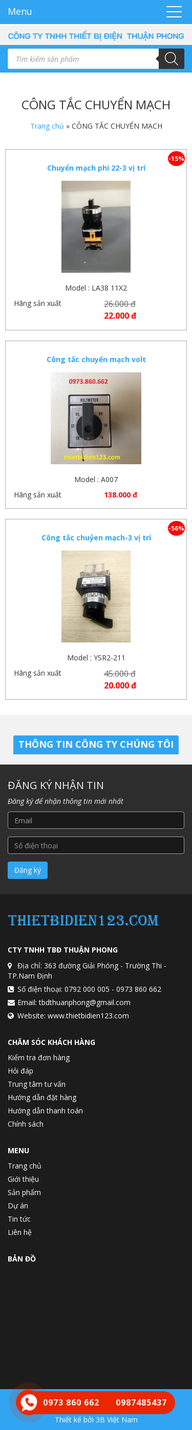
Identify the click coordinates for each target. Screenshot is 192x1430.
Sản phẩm (24, 1192)
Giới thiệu (23, 1179)
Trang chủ (47, 126)
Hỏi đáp (20, 1071)
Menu (20, 11)
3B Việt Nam (117, 1419)
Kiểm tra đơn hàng (39, 1057)
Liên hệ (20, 1232)
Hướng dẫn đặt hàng (42, 1097)
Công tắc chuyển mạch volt (96, 359)
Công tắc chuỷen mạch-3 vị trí (96, 537)
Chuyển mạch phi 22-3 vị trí (96, 168)
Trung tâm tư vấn (37, 1084)
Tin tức (19, 1219)
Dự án (18, 1205)
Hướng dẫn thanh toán (45, 1110)
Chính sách (26, 1124)
